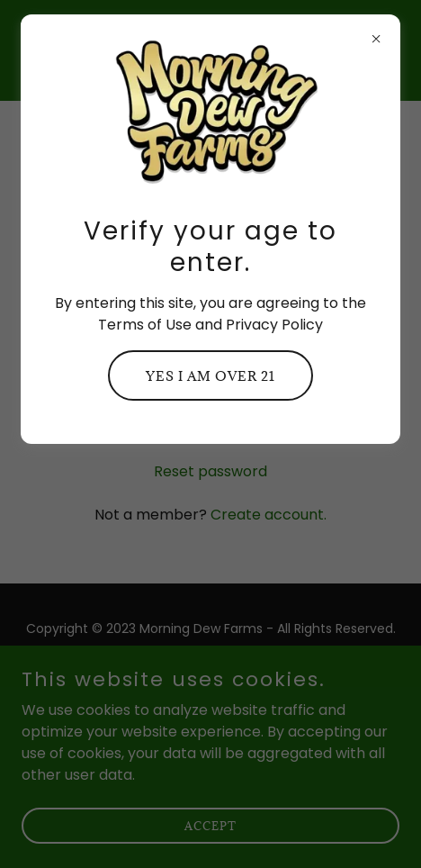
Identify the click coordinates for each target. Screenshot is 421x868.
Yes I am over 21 (210, 375)
